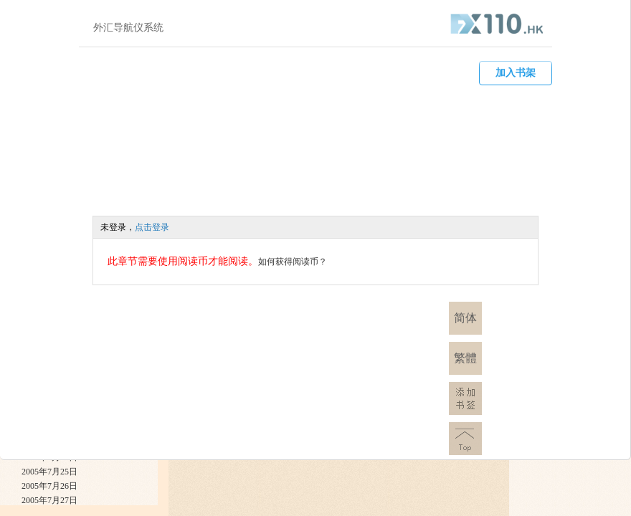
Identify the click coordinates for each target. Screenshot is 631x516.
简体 (465, 318)
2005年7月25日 (49, 472)
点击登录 (152, 227)
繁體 (465, 358)
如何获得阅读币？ (292, 262)
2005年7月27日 (49, 500)
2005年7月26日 (49, 486)
